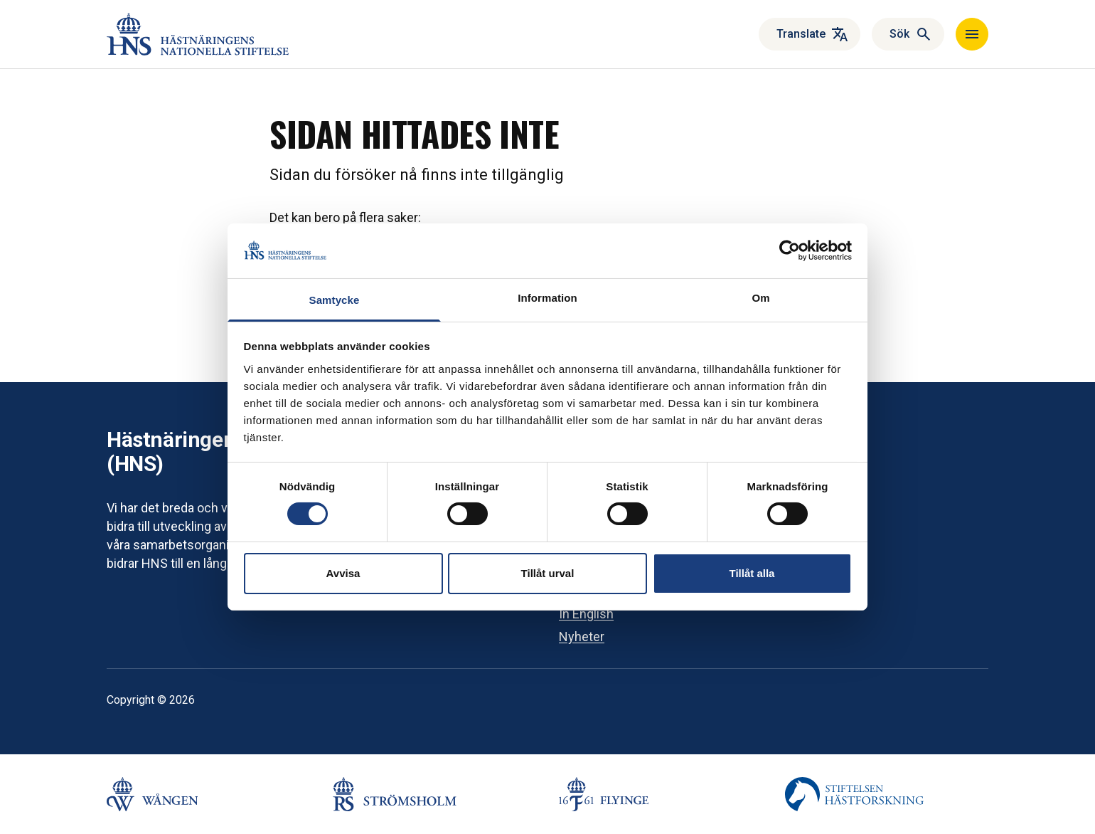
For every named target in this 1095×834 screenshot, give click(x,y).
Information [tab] (547, 298)
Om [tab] (760, 298)
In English (586, 613)
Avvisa (343, 573)
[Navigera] (972, 34)
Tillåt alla (752, 573)
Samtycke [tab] (334, 300)
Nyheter (581, 636)
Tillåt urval (548, 573)
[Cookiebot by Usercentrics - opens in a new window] (789, 250)
